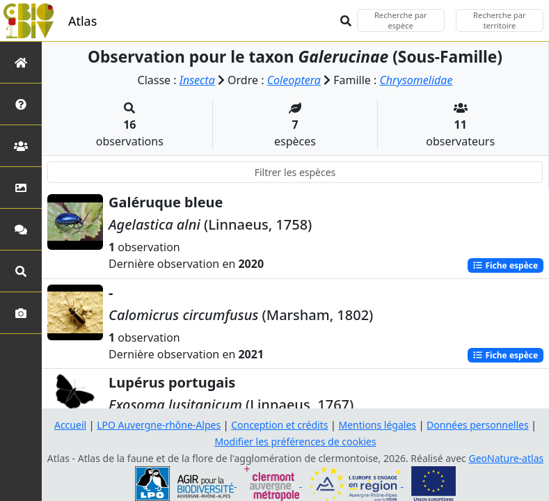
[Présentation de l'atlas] (21, 104)
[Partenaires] (21, 145)
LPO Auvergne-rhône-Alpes (159, 424)
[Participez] (21, 229)
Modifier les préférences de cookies (295, 441)
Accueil (70, 424)
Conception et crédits (279, 424)
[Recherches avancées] (21, 271)
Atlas (82, 21)
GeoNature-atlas (505, 458)
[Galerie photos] (21, 312)
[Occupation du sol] (21, 187)
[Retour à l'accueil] (21, 62)
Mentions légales (377, 424)
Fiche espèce (505, 265)
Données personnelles (478, 424)
